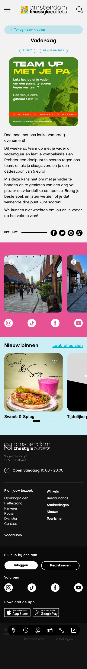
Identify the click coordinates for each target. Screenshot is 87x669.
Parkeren (11, 508)
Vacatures (13, 535)
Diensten (11, 518)
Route (8, 513)
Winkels (53, 491)
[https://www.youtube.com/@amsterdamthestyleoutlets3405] (78, 325)
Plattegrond (13, 503)
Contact (10, 523)
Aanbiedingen (58, 505)
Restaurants (57, 498)
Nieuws (52, 512)
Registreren (60, 565)
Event (27, 51)
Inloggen (21, 565)
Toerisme (54, 518)
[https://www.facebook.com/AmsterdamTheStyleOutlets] (55, 325)
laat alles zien (67, 346)
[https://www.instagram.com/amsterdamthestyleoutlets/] (8, 325)
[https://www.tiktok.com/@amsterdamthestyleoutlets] (32, 325)
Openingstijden (16, 498)
